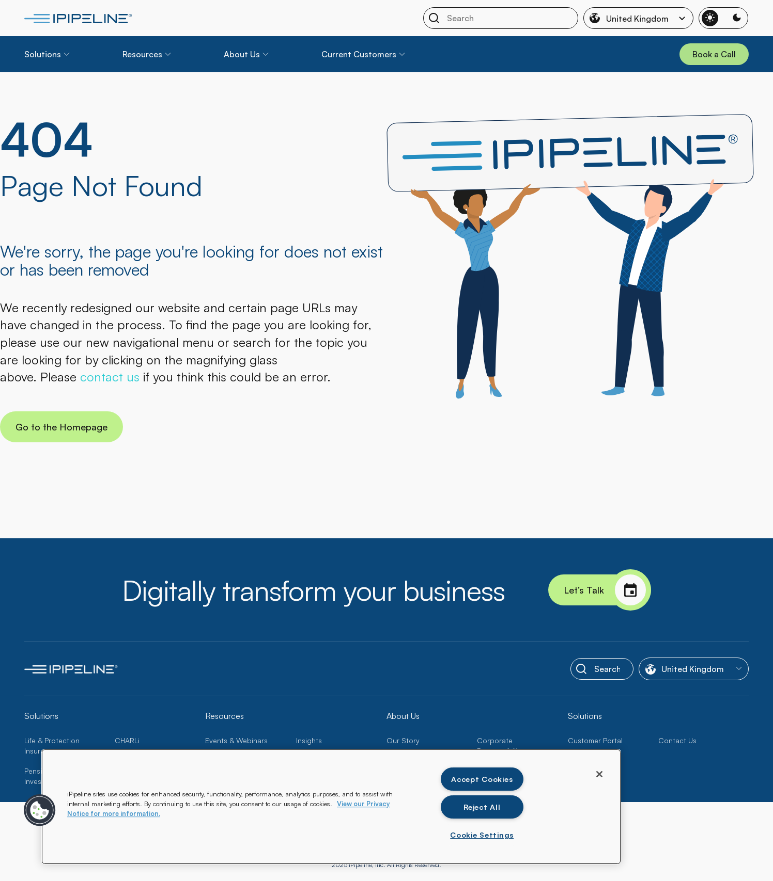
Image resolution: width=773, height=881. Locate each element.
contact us (110, 377)
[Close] (599, 774)
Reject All (481, 806)
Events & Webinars (236, 740)
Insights (309, 740)
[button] (39, 810)
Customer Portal (595, 740)
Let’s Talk (607, 589)
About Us (242, 54)
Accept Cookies (482, 778)
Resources (142, 54)
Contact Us (677, 740)
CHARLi (127, 740)
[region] (331, 806)
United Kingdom (639, 18)
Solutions (42, 54)
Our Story (403, 740)
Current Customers (358, 54)
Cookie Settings (482, 834)
